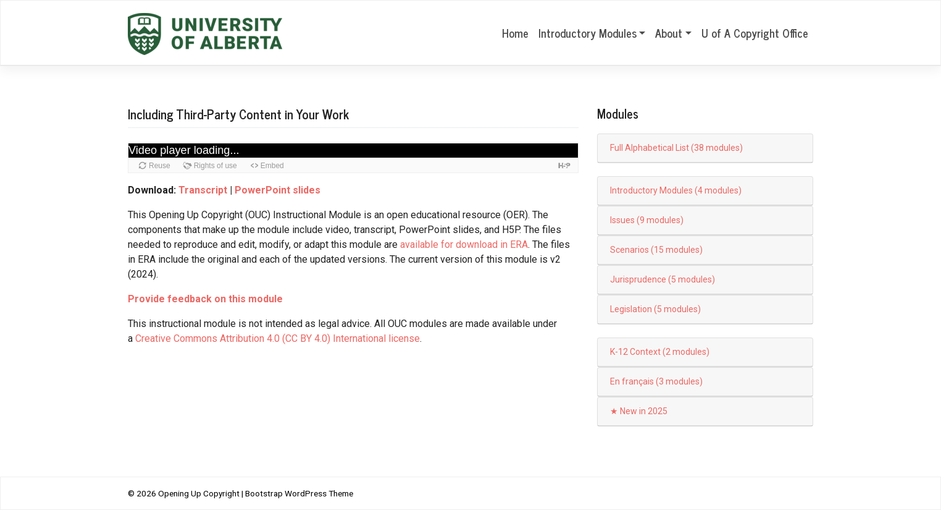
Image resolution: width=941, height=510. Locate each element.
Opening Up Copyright (199, 493)
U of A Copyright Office (754, 32)
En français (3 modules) (656, 381)
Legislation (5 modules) (655, 309)
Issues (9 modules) (647, 220)
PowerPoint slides (277, 190)
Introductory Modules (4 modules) (676, 190)
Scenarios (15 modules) (656, 250)
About (668, 32)
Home (515, 32)
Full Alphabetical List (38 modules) (676, 148)
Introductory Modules (587, 32)
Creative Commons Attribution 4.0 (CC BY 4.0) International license (277, 338)
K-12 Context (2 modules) (659, 352)
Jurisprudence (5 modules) (662, 279)
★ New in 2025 (638, 411)
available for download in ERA (464, 244)
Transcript (202, 190)
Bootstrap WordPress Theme (299, 493)
